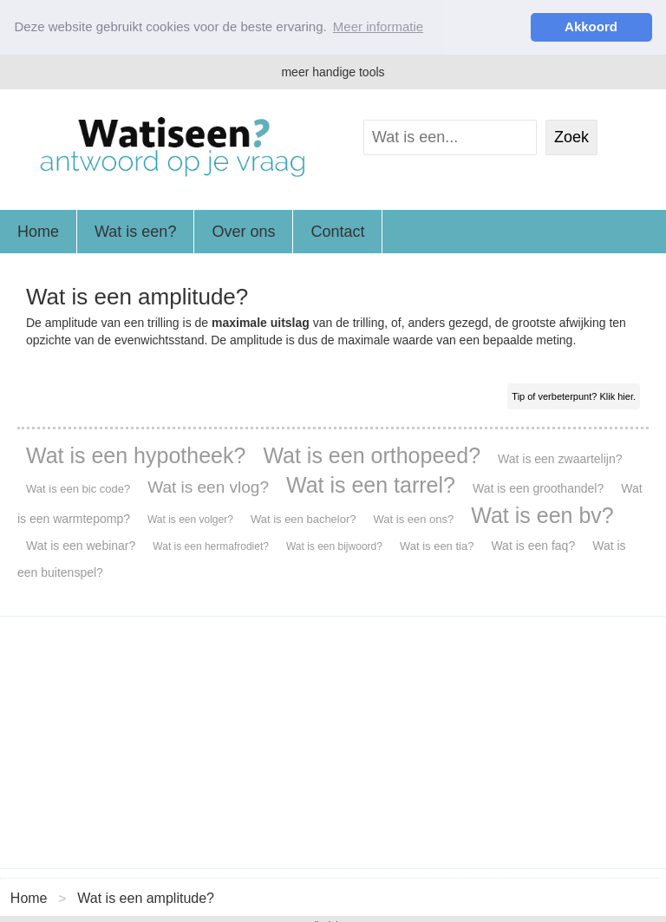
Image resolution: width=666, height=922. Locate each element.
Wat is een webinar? (80, 545)
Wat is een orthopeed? (371, 454)
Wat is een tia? (437, 545)
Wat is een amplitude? (145, 898)
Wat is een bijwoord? (334, 545)
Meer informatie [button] (378, 26)
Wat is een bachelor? (303, 518)
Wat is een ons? (414, 518)
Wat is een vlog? (208, 486)
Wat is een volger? (190, 519)
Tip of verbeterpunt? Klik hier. (574, 395)
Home (38, 230)
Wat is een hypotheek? (135, 454)
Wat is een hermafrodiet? (211, 545)
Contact (337, 230)
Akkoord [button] (591, 26)
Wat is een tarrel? (370, 484)
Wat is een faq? (533, 545)
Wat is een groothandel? (538, 487)
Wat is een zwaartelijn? (560, 458)
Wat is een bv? (542, 514)
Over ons (243, 230)
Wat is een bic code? (78, 487)
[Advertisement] (333, 741)
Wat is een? (135, 230)
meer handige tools (332, 71)
